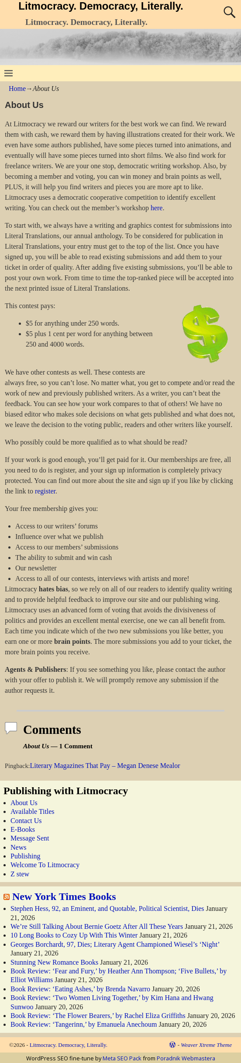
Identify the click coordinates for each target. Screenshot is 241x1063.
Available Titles (32, 811)
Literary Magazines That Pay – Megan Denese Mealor (105, 765)
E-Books (22, 829)
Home (17, 88)
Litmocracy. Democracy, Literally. (100, 6)
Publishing (25, 856)
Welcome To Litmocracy (44, 864)
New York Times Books (64, 896)
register (45, 491)
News (18, 847)
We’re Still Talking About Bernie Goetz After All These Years (96, 926)
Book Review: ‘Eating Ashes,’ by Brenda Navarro (80, 989)
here (157, 208)
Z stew (19, 874)
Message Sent (29, 838)
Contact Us (26, 820)
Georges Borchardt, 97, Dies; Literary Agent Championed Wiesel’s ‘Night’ (114, 944)
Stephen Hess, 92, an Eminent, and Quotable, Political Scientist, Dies (107, 908)
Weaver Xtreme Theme (206, 1045)
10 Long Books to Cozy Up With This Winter (74, 935)
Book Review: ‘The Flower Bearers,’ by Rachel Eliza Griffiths (98, 1015)
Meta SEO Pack (122, 1058)
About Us (24, 802)
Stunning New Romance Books (54, 962)
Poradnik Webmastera (186, 1058)
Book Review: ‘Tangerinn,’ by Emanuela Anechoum (83, 1024)
